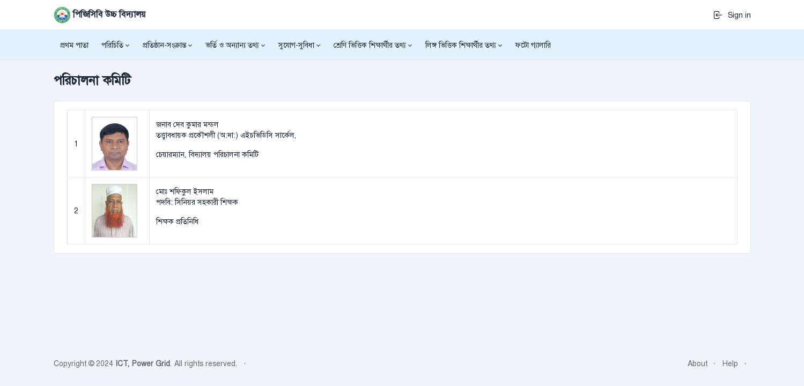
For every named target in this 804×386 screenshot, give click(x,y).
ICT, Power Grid (142, 363)
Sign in (732, 15)
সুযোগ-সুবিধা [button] (296, 45)
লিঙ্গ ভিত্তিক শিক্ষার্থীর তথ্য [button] (460, 45)
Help (730, 363)
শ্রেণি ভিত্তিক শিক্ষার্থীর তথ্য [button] (370, 45)
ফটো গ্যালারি (533, 45)
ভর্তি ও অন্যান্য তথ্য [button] (232, 45)
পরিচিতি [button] (112, 45)
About (697, 363)
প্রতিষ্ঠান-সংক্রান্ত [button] (164, 45)
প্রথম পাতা (74, 45)
